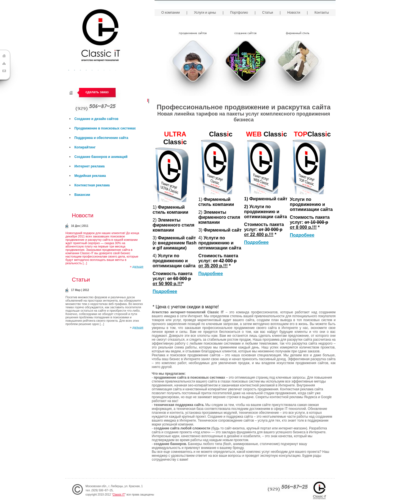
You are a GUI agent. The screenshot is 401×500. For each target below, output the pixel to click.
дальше (137, 266)
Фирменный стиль (298, 62)
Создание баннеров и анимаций (101, 157)
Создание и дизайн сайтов (96, 119)
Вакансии (82, 195)
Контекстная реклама (92, 185)
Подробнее (165, 291)
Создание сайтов (245, 62)
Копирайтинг (85, 147)
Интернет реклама (89, 166)
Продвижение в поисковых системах (105, 128)
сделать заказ (97, 92)
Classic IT (119, 494)
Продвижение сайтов (193, 62)
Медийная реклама (90, 176)
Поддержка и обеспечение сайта (101, 138)
